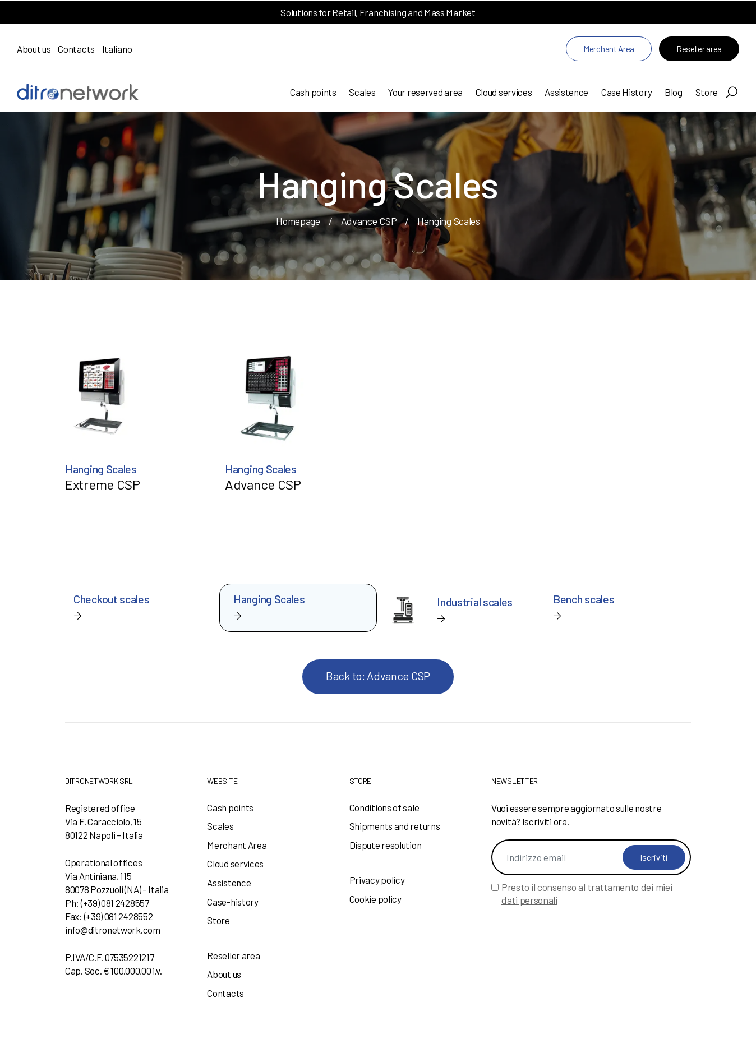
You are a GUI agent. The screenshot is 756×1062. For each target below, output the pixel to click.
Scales (362, 92)
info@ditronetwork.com (112, 929)
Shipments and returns (394, 826)
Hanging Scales (101, 468)
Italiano (117, 48)
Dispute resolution (385, 845)
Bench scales (583, 599)
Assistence (566, 92)
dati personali (529, 900)
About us (34, 48)
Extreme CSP (102, 484)
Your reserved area (425, 92)
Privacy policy (377, 879)
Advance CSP (369, 221)
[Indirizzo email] (591, 857)
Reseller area (699, 49)
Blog (674, 92)
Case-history (232, 901)
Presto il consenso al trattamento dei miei (586, 894)
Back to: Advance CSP (378, 675)
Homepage (298, 221)
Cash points (313, 92)
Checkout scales (111, 599)
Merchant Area (608, 49)
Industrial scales (475, 601)
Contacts (76, 48)
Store (706, 92)
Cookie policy (375, 898)
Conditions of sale (384, 807)
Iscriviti (654, 857)
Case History (626, 92)
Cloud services (504, 92)
